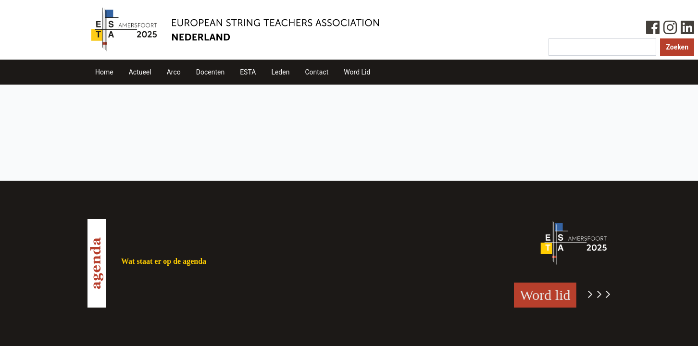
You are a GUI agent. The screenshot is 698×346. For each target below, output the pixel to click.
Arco (174, 72)
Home (104, 72)
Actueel (140, 72)
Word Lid (357, 72)
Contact (316, 72)
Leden (280, 72)
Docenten (210, 72)
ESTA (248, 72)
